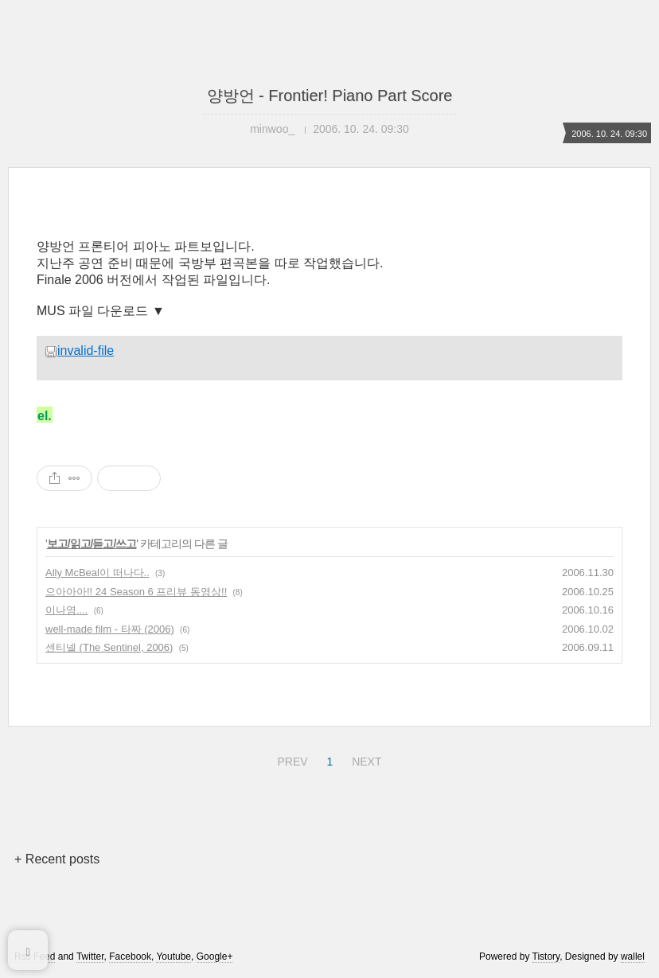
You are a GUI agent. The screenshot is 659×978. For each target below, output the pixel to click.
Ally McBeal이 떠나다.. (97, 573)
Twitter (90, 956)
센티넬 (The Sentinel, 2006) (109, 647)
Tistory (546, 956)
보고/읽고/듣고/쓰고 (92, 543)
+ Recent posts (56, 859)
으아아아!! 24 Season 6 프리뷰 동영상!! (136, 592)
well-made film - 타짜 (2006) (109, 629)
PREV (290, 759)
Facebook (130, 956)
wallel (633, 956)
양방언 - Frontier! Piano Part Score (330, 95)
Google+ (215, 956)
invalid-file (79, 350)
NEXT (364, 759)
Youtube (173, 956)
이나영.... (66, 610)
